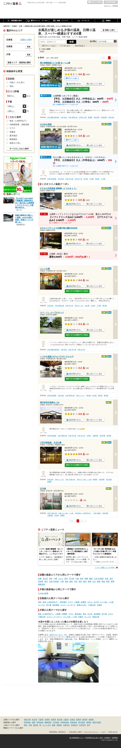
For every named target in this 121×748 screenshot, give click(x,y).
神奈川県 (27, 720)
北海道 (72, 720)
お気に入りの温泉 (94, 2)
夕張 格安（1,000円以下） (83, 513)
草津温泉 (27, 722)
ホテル (89, 602)
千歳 (77, 579)
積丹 (66, 579)
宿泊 (40, 602)
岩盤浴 (12, 132)
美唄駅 (90, 117)
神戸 (88, 725)
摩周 (112, 581)
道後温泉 (73, 722)
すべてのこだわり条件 (19, 149)
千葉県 (40, 720)
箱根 (33, 722)
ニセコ (60, 579)
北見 (75, 581)
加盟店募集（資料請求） (57, 732)
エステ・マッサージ (68, 605)
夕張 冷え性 (78, 179)
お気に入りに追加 (95, 84)
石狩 (50, 579)
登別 (81, 579)
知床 (66, 581)
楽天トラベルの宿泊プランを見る (77, 89)
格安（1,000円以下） (51, 602)
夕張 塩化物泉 (51, 179)
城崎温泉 (48, 722)
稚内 (85, 581)
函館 (91, 579)
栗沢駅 (106, 395)
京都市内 (74, 725)
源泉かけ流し (82, 605)
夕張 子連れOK (70, 479)
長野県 (78, 720)
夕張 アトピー (80, 395)
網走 (71, 581)
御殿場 (59, 725)
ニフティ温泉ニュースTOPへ (105, 567)
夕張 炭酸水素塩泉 (53, 117)
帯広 (46, 581)
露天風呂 (63, 602)
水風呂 (99, 605)
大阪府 (65, 720)
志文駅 (89, 435)
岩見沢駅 (102, 435)
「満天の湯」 (69, 639)
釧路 (98, 581)
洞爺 (86, 579)
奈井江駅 (111, 117)
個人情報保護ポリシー (76, 738)
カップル (41, 605)
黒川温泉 (81, 722)
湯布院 (88, 722)
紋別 (80, 581)
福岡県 (91, 720)
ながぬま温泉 (43, 593)
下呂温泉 (56, 722)
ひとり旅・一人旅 (106, 602)
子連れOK (92, 605)
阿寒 (108, 581)
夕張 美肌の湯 (72, 117)
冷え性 (96, 602)
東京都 (59, 720)
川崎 (30, 725)
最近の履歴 (111, 2)
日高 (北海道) (54, 581)
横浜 (25, 725)
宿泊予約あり (80, 46)
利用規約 (107, 738)
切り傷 (48, 605)
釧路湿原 (41, 584)
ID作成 (115, 6)
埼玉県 (34, 720)
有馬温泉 (40, 722)
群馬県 (53, 720)
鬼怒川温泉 (96, 722)
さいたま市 (46, 725)
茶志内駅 (97, 117)
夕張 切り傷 (83, 117)
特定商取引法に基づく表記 (94, 738)
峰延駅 (95, 479)
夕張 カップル (79, 305)
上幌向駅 (95, 435)
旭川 (111, 579)
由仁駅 (86, 179)
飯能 (53, 725)
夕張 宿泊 (64, 117)
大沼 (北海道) (99, 579)
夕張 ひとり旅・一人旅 (84, 479)
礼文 (94, 581)
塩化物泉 (55, 605)
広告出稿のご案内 (75, 732)
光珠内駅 (104, 117)
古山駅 (91, 179)
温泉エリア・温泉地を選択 (19, 62)
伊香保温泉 (64, 722)
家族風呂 (13, 139)
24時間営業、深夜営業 (19, 125)
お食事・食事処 (80, 602)
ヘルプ (103, 732)
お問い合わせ (113, 732)
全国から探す (26, 39)
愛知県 (84, 720)
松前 (106, 579)
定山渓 (45, 579)
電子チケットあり (49, 46)
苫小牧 (71, 579)
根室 (103, 581)
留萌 (89, 581)
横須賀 (35, 725)
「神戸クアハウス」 (56, 635)
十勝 (62, 581)
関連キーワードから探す (13, 728)
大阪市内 (66, 725)
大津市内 (82, 725)
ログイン (107, 6)
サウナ (70, 602)
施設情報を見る (74, 84)
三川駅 (103, 179)
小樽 (55, 579)
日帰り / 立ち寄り (17, 82)
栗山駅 (97, 179)
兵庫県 (47, 720)
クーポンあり (65, 46)
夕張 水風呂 (97, 513)
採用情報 (115, 738)
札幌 (40, 579)
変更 (28, 47)
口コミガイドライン (91, 732)
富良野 (40, 581)
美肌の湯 (95, 617)
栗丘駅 (100, 395)
